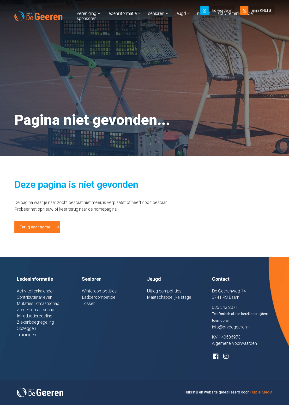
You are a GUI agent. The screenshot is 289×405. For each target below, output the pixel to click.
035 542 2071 (225, 307)
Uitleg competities (164, 290)
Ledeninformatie (122, 23)
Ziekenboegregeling (35, 322)
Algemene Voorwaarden (234, 343)
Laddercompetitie (98, 297)
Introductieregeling (34, 315)
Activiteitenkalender (235, 23)
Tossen (89, 303)
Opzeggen (26, 328)
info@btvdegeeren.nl (231, 326)
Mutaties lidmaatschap (38, 303)
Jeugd (180, 23)
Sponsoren (86, 28)
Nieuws (203, 23)
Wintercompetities (99, 290)
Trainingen (26, 334)
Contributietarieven (34, 297)
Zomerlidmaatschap (35, 309)
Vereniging (86, 23)
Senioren (156, 23)
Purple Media (261, 392)
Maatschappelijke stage (169, 297)
